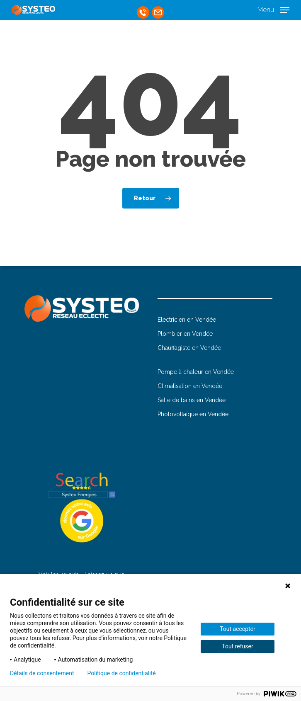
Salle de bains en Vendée (192, 400)
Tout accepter (237, 629)
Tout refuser (237, 646)
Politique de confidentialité (121, 673)
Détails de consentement (42, 673)
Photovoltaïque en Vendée (193, 414)
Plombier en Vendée (185, 333)
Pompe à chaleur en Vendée (196, 372)
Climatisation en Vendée (190, 386)
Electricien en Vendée (187, 319)
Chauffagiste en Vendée (189, 347)
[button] (273, 9)
